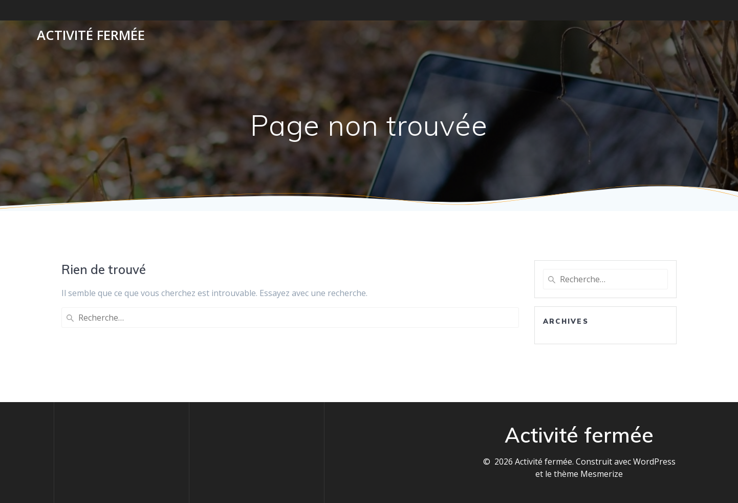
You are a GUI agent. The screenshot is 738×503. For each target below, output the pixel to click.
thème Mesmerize (588, 473)
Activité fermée (91, 35)
